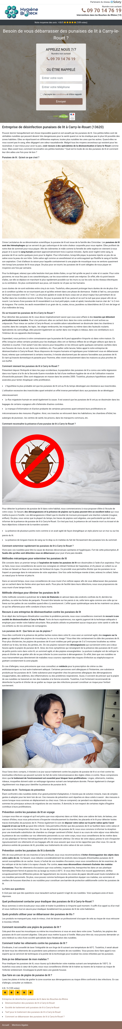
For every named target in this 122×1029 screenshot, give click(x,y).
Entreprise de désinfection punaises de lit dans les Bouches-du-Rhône (35, 999)
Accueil (5, 1025)
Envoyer (61, 101)
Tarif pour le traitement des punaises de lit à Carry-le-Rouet (33, 1012)
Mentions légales (20, 1025)
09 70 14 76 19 (101, 11)
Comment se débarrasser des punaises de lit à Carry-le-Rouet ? (34, 1016)
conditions (61, 94)
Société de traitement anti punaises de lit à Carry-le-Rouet (32, 1007)
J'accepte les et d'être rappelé (62, 94)
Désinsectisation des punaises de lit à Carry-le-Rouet (30, 1003)
